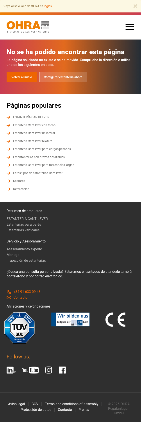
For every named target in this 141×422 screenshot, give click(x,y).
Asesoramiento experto (24, 249)
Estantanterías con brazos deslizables (39, 157)
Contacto (17, 297)
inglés (48, 6)
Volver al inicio (21, 77)
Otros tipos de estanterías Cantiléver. (38, 173)
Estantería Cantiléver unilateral (34, 133)
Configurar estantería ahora (63, 77)
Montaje (13, 255)
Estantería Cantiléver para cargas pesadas (42, 149)
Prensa (84, 410)
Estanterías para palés (24, 224)
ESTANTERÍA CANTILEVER (31, 117)
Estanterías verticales (23, 230)
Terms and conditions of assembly (71, 404)
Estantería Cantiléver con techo (34, 125)
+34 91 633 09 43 (24, 291)
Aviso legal (16, 404)
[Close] (135, 6)
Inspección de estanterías (26, 260)
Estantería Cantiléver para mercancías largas (43, 165)
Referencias (21, 189)
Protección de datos (36, 410)
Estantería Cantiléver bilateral (33, 141)
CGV (35, 404)
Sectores (19, 181)
